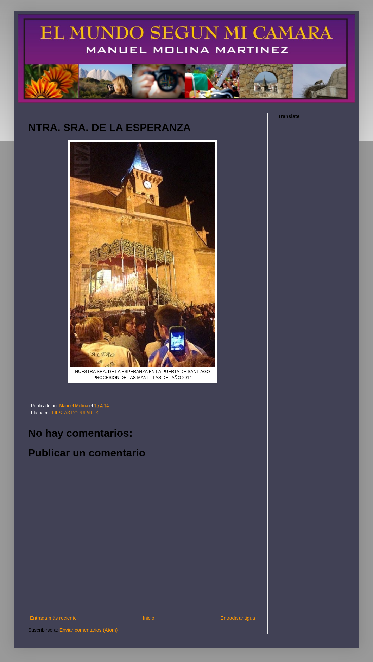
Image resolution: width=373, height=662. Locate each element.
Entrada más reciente (53, 618)
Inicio (148, 618)
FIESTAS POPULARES (75, 412)
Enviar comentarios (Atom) (88, 630)
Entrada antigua (237, 618)
